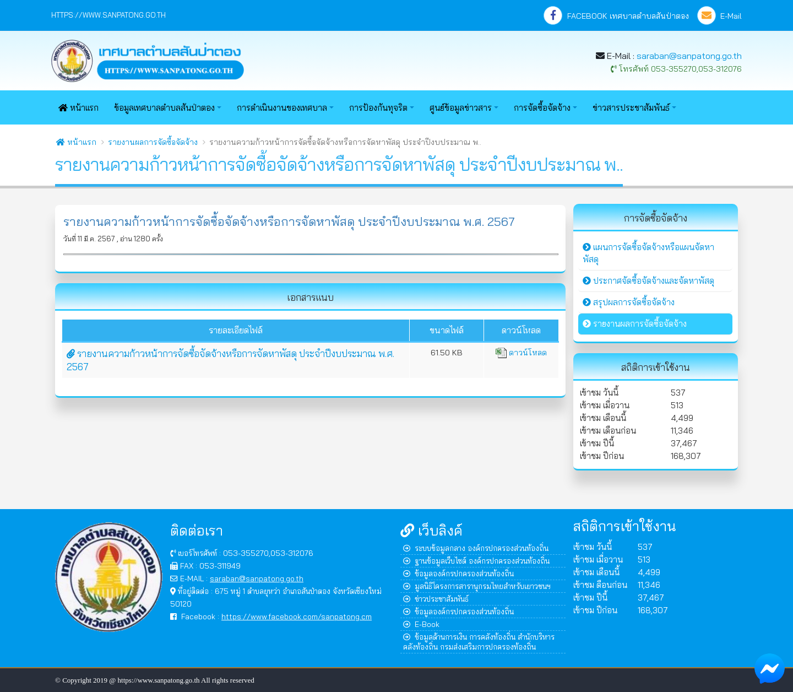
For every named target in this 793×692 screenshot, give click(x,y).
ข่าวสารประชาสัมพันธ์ (631, 107)
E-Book (421, 624)
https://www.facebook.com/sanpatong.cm (296, 616)
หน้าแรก (78, 107)
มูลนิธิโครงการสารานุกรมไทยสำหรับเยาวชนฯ (477, 586)
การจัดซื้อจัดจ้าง (542, 107)
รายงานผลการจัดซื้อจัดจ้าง (153, 142)
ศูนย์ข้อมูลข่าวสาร (461, 107)
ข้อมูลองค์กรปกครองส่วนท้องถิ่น (458, 573)
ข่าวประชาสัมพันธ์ (436, 598)
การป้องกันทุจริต (378, 107)
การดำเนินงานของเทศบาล (282, 107)
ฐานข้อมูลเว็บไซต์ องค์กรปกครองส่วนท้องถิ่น (476, 560)
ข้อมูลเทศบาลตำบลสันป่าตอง (164, 107)
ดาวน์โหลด (521, 353)
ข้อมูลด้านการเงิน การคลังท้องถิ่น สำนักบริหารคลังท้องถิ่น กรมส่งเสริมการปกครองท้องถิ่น (479, 641)
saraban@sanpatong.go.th (689, 55)
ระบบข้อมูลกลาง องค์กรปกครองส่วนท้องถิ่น (475, 548)
